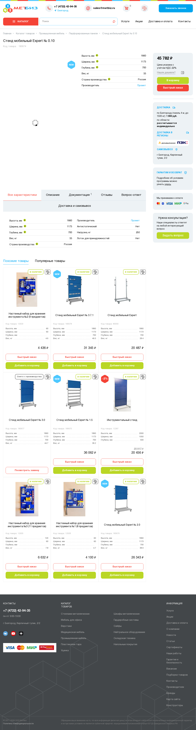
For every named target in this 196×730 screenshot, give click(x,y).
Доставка (163, 108)
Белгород (63, 11)
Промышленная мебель (73, 638)
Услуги (125, 21)
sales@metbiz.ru (104, 8)
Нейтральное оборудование (129, 632)
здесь (168, 184)
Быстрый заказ (27, 357)
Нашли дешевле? (166, 72)
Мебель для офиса (71, 620)
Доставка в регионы (164, 134)
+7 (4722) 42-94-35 (16, 610)
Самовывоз (165, 150)
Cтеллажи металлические (75, 614)
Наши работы (173, 653)
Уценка (65, 650)
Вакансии (171, 669)
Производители (175, 687)
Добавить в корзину (27, 366)
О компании (172, 629)
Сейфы (118, 626)
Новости (171, 635)
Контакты (184, 21)
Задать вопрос (172, 235)
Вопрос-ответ (131, 195)
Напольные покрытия (125, 644)
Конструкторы (174, 705)
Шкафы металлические (127, 614)
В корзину (173, 80)
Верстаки (66, 626)
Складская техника (124, 638)
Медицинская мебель (72, 632)
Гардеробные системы (126, 620)
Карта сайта (173, 699)
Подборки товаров (177, 675)
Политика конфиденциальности (18, 724)
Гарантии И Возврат (169, 173)
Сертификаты (174, 647)
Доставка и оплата (160, 21)
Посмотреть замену (27, 470)
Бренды (170, 693)
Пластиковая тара (71, 644)
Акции (139, 21)
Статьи (170, 641)
